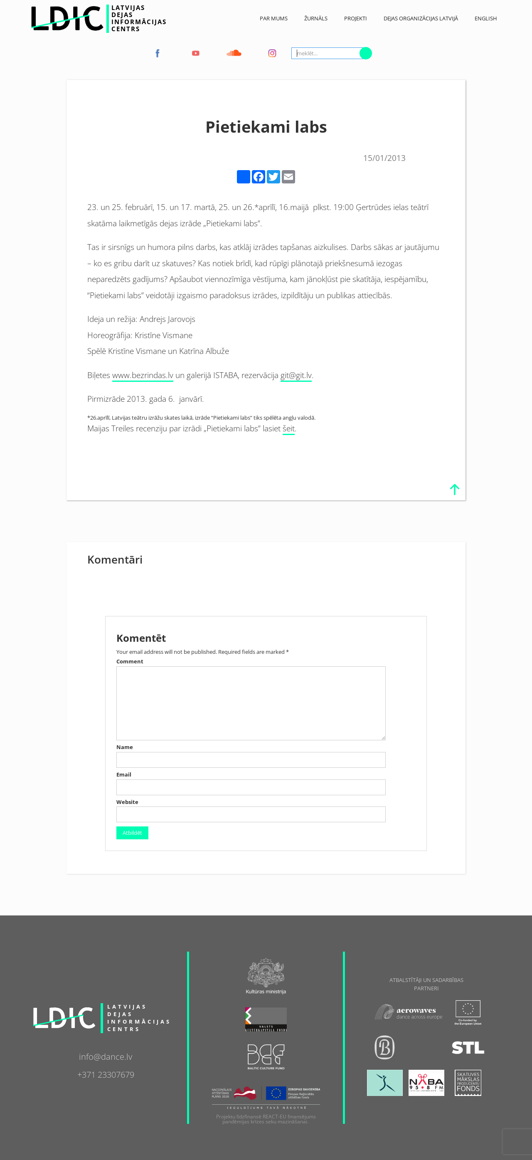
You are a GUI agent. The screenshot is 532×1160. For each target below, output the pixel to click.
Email (123, 774)
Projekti (355, 18)
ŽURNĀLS (316, 18)
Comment (129, 661)
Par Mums (274, 18)
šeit (289, 428)
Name (124, 747)
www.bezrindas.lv (142, 375)
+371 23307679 (105, 1073)
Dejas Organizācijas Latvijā (421, 18)
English (486, 18)
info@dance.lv (105, 1056)
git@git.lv (296, 375)
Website (127, 802)
